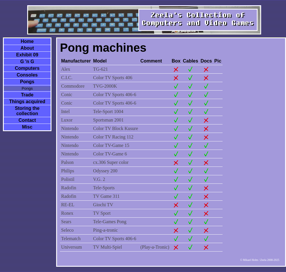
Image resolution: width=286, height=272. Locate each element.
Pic (217, 60)
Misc (27, 126)
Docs (206, 60)
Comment (151, 60)
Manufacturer (76, 60)
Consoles (27, 74)
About (27, 48)
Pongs (27, 81)
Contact (27, 120)
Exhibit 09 (27, 54)
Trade (27, 94)
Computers (27, 68)
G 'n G (27, 61)
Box (176, 60)
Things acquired (27, 101)
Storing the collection (27, 111)
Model (99, 60)
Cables (190, 60)
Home (27, 41)
